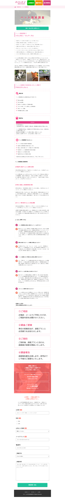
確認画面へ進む (32, 485)
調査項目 (19, 6)
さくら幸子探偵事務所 (28, 494)
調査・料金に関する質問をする (32, 28)
